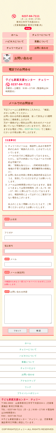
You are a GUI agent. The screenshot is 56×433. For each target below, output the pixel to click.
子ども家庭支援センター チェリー (28, 5)
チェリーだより (15, 48)
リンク (28, 387)
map (28, 28)
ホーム (14, 35)
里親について (41, 41)
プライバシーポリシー (28, 393)
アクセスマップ (28, 381)
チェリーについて (41, 35)
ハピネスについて (14, 41)
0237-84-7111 (31, 16)
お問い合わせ (41, 48)
